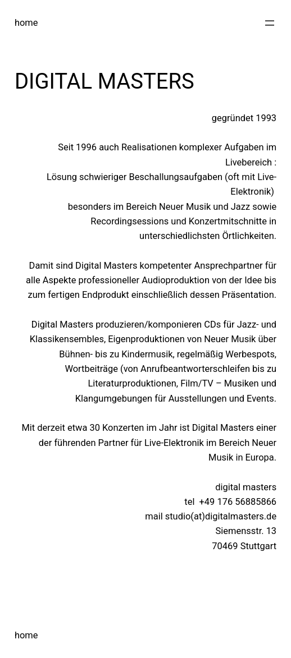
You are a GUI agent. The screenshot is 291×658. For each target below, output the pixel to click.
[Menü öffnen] (269, 23)
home (26, 22)
